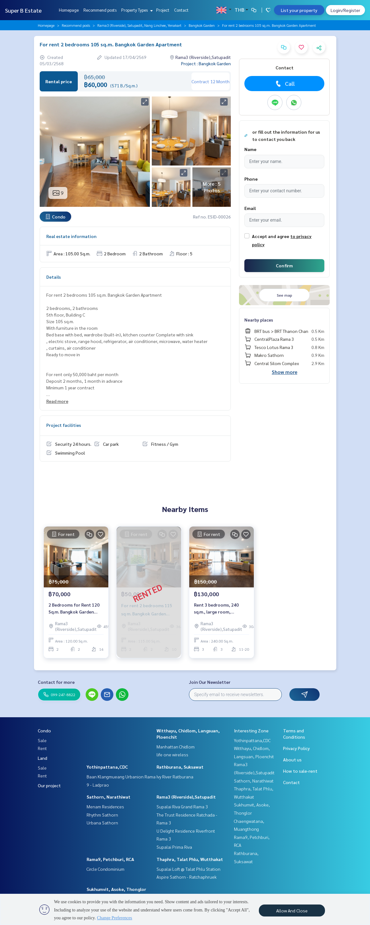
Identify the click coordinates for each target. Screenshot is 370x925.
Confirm (284, 265)
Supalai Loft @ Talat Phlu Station (188, 869)
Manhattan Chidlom (176, 746)
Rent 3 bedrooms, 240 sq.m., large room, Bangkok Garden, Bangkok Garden (221, 608)
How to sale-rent (300, 771)
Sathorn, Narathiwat (108, 797)
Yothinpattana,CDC (107, 767)
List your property (299, 10)
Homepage (69, 10)
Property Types (136, 10)
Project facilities (63, 425)
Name (250, 149)
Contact (181, 10)
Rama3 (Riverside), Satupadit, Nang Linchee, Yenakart (139, 25)
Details (53, 277)
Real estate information (71, 236)
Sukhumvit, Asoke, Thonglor (116, 889)
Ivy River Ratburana (175, 776)
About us (292, 759)
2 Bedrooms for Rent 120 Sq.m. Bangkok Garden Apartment (74, 608)
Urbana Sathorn (102, 822)
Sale (42, 740)
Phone (251, 179)
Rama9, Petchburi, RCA (110, 859)
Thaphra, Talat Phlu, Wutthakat (190, 859)
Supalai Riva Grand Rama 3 (182, 806)
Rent (42, 748)
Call (284, 83)
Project (162, 10)
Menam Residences (105, 806)
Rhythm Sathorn (102, 814)
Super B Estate (23, 10)
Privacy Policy (296, 748)
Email (250, 208)
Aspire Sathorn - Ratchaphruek (187, 877)
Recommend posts (100, 10)
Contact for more (56, 682)
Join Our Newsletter (210, 682)
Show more (284, 372)
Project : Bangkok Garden (206, 63)
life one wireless (172, 754)
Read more (57, 401)
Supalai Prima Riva (174, 847)
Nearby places (258, 320)
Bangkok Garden (202, 25)
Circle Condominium (105, 869)
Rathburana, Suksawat (180, 767)
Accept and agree (270, 236)
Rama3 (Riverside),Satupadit (186, 797)
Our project (49, 785)
